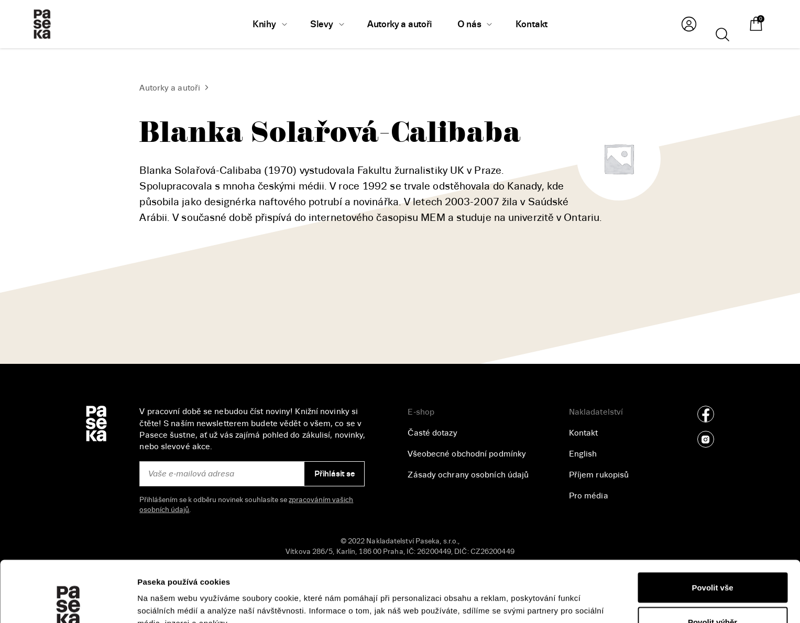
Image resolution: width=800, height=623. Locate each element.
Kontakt (583, 433)
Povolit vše (712, 526)
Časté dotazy (432, 433)
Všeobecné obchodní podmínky (467, 454)
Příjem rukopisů (599, 475)
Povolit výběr (712, 561)
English (583, 454)
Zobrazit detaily (556, 596)
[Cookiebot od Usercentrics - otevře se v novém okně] (68, 602)
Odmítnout (712, 595)
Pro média (588, 495)
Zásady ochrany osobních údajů (468, 475)
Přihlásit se (334, 474)
